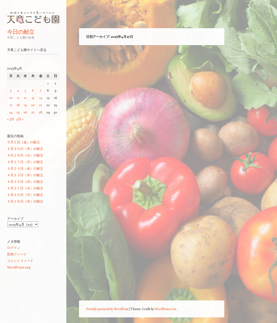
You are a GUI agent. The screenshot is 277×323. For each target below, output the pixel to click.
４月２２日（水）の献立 (25, 181)
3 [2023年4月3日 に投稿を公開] (11, 90)
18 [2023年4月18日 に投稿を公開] (18, 105)
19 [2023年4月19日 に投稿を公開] (25, 105)
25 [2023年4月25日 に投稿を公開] (18, 112)
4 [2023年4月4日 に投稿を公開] (18, 90)
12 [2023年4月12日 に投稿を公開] (25, 97)
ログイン (13, 247)
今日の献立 (20, 31)
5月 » (20, 119)
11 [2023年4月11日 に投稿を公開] (18, 97)
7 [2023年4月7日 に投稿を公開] (40, 90)
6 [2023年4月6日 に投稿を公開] (33, 90)
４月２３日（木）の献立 (25, 175)
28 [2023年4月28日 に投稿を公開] (40, 112)
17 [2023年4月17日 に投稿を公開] (10, 105)
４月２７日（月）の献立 (25, 162)
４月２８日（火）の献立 (25, 155)
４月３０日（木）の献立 (25, 148)
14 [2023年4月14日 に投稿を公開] (40, 97)
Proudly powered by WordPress (107, 309)
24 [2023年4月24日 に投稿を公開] (10, 112)
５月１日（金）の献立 (23, 142)
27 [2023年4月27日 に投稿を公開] (33, 112)
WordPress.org (19, 267)
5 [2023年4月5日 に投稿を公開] (25, 90)
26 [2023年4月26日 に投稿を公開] (25, 112)
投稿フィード (17, 254)
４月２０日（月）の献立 (25, 194)
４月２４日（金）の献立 (25, 168)
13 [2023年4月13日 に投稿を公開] (33, 97)
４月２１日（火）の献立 (25, 188)
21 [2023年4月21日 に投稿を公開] (40, 105)
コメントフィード (20, 260)
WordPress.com (165, 309)
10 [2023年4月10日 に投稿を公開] (11, 97)
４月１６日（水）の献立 (25, 201)
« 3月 (10, 119)
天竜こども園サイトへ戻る (27, 50)
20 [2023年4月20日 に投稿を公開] (33, 105)
